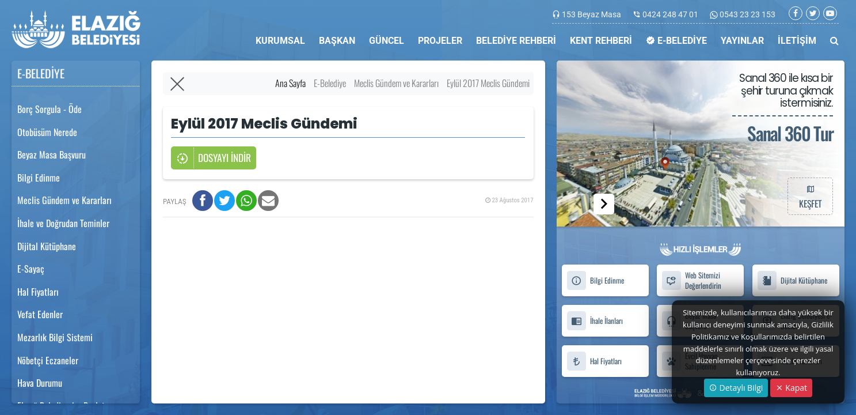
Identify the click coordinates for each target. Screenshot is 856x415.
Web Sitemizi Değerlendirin (691, 280)
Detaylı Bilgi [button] (736, 387)
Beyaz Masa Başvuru (51, 154)
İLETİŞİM (797, 40)
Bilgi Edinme (38, 177)
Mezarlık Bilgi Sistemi (55, 337)
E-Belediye (330, 83)
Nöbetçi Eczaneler (47, 360)
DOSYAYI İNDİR (214, 158)
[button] (604, 204)
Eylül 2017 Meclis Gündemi (488, 83)
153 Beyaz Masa (591, 14)
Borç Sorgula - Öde (49, 109)
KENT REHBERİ (601, 40)
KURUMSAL (280, 40)
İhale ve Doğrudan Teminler (63, 223)
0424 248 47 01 (670, 14)
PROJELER (440, 40)
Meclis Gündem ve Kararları (64, 200)
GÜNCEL (386, 40)
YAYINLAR (742, 40)
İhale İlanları (594, 321)
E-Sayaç (30, 269)
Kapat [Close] (791, 387)
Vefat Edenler (40, 314)
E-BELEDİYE (676, 40)
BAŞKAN (337, 40)
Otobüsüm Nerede (47, 132)
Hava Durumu (39, 383)
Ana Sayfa (290, 83)
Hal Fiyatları (38, 292)
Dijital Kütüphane (46, 246)
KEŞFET (809, 196)
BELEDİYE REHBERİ (516, 40)
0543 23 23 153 (746, 14)
